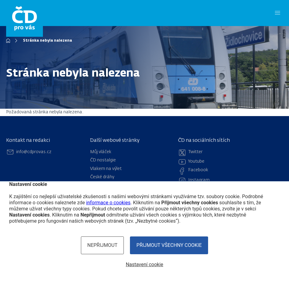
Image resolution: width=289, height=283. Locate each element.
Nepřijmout (102, 245)
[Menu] (277, 13)
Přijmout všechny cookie (169, 245)
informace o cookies (108, 203)
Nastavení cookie (144, 264)
